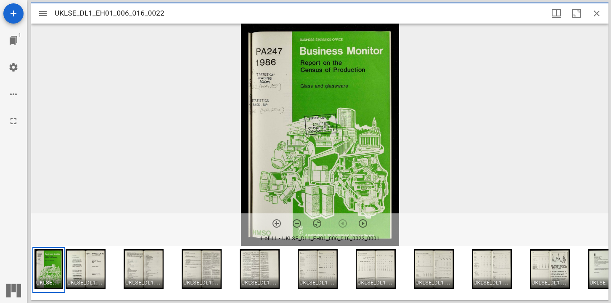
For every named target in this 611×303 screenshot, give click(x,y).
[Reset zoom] (317, 223)
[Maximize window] (576, 13)
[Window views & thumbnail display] (556, 13)
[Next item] (363, 223)
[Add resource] (13, 13)
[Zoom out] (297, 223)
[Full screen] (13, 121)
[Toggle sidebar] (43, 13)
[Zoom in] (277, 223)
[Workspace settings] (13, 67)
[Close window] (597, 13)
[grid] (319, 273)
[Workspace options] (13, 94)
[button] (48, 270)
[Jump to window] (13, 40)
